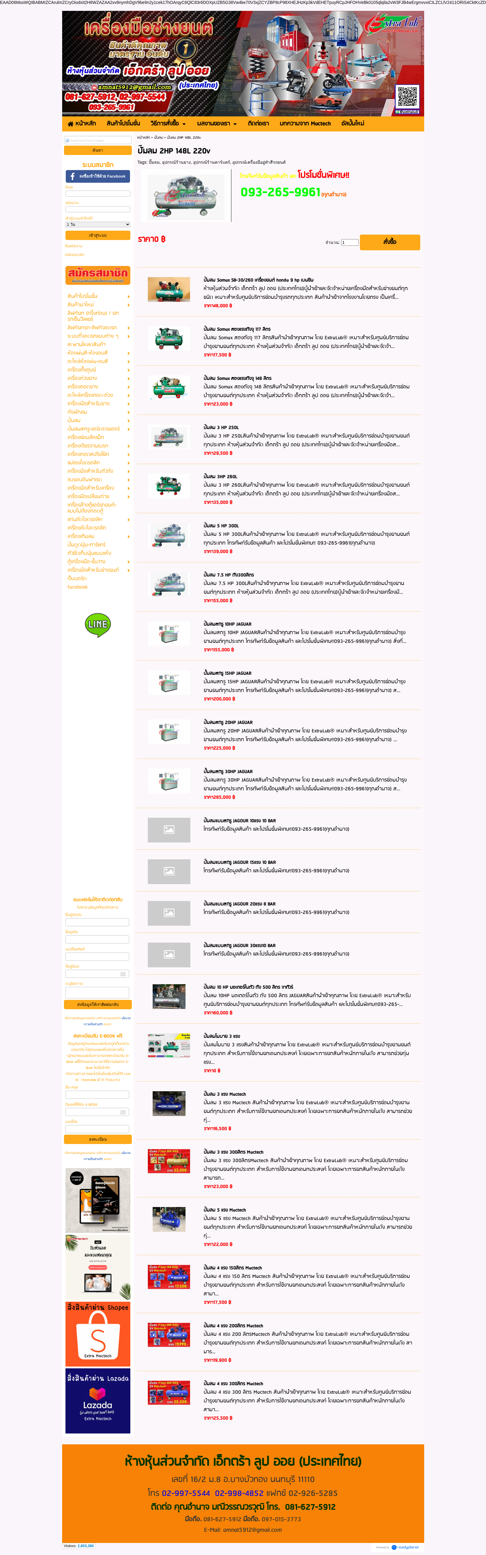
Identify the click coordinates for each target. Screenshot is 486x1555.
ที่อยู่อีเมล (72, 966)
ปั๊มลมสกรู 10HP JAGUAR (227, 624)
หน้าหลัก (143, 137)
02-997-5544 (186, 1493)
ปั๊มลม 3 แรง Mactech (225, 1094)
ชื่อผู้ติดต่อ (73, 915)
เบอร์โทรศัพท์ (75, 949)
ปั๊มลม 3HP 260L (220, 477)
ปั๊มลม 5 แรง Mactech (225, 1210)
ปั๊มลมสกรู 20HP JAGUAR (228, 723)
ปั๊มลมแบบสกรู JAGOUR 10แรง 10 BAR (240, 821)
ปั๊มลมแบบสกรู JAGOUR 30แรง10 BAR (239, 946)
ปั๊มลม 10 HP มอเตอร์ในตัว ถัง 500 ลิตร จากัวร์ (248, 987)
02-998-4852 (239, 1493)
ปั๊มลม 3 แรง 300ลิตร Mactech (233, 1152)
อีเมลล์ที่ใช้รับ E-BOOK (81, 1104)
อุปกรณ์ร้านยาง (176, 162)
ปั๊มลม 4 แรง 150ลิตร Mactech (233, 1268)
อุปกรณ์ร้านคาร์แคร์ (211, 162)
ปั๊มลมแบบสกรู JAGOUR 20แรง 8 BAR (239, 904)
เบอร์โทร (71, 1122)
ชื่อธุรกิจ (71, 932)
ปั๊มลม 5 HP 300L (221, 526)
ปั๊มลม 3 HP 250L (221, 428)
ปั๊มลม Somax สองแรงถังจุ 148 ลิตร (237, 379)
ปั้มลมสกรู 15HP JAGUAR (227, 674)
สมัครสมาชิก (74, 255)
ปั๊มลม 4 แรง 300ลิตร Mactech (233, 1384)
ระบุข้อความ (74, 984)
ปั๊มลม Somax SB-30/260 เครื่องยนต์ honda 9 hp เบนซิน (258, 280)
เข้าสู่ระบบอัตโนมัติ (79, 218)
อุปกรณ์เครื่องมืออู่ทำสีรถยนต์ (259, 162)
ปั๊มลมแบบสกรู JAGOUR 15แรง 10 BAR (240, 863)
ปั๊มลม (158, 137)
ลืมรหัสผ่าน (73, 246)
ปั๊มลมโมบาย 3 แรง (222, 1037)
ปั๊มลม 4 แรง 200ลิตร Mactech (233, 1326)
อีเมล (69, 187)
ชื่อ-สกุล (71, 1087)
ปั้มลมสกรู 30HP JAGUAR (228, 772)
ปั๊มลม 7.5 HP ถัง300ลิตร (229, 575)
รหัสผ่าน (72, 203)
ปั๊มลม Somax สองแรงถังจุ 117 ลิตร (237, 329)
